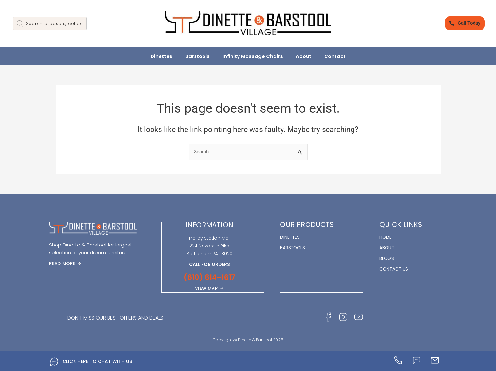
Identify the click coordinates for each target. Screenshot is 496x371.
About (303, 56)
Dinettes (161, 56)
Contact (335, 56)
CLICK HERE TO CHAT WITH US (98, 361)
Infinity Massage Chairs (252, 56)
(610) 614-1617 (209, 277)
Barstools (197, 56)
